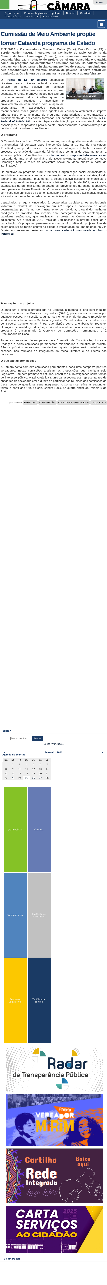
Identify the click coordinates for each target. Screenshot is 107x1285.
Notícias (70, 13)
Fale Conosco (50, 16)
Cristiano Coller (47, 402)
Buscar (6, 730)
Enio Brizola (30, 402)
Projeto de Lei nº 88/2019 (26, 79)
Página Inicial (12, 13)
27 (40, 778)
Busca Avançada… (53, 743)
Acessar (100, 2)
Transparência (13, 16)
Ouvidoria (85, 13)
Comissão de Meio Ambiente (73, 402)
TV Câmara (32, 16)
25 (26, 778)
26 (33, 778)
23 (13, 778)
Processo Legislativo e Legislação (42, 13)
